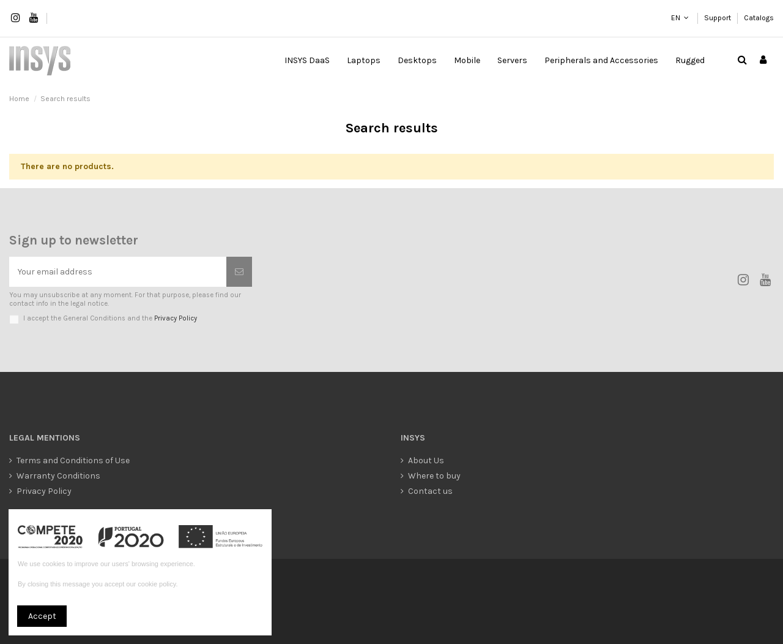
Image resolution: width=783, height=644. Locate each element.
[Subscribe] (239, 272)
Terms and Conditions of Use (73, 460)
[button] (363, 60)
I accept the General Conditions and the (110, 318)
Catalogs (759, 17)
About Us (426, 460)
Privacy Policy (175, 318)
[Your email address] (117, 272)
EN (675, 17)
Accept (42, 616)
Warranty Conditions (58, 476)
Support (718, 17)
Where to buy (434, 476)
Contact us (430, 491)
